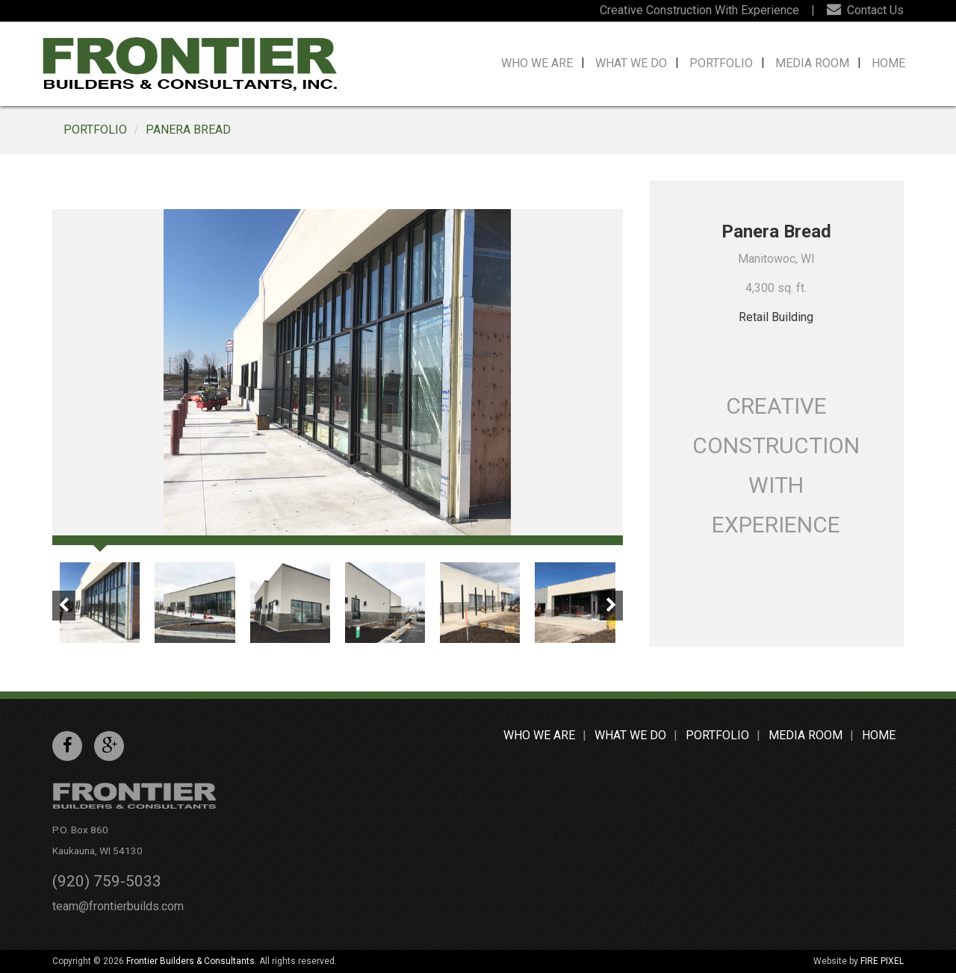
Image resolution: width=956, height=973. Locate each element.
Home (888, 63)
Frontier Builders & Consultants (190, 961)
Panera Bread (188, 129)
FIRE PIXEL (882, 961)
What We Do (631, 63)
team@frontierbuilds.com (118, 906)
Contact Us (865, 10)
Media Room (812, 63)
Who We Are (537, 63)
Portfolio (721, 63)
